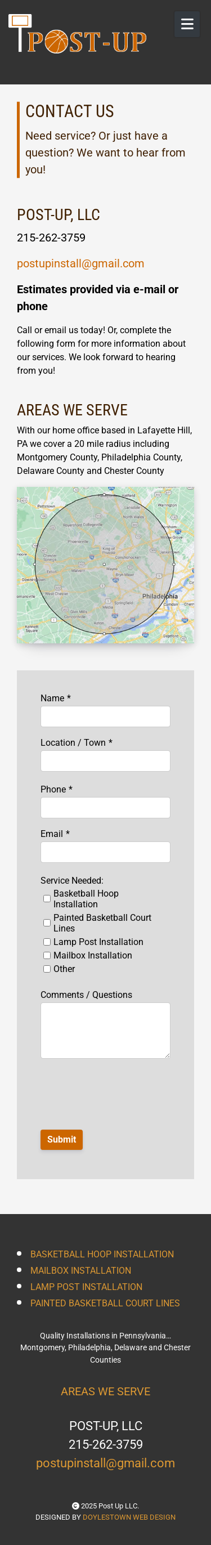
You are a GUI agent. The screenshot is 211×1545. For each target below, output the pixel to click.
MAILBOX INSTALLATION (80, 1270)
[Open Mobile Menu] (187, 24)
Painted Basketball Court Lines (102, 923)
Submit (61, 1139)
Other (64, 969)
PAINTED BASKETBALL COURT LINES (105, 1303)
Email (52, 834)
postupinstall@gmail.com (81, 263)
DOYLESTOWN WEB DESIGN (129, 1517)
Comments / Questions (86, 994)
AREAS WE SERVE (105, 1391)
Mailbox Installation (92, 955)
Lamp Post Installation (98, 942)
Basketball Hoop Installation (86, 899)
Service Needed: (72, 880)
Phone (53, 789)
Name (52, 698)
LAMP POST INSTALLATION (86, 1287)
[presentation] (106, 1089)
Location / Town (73, 742)
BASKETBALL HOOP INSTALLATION (102, 1254)
